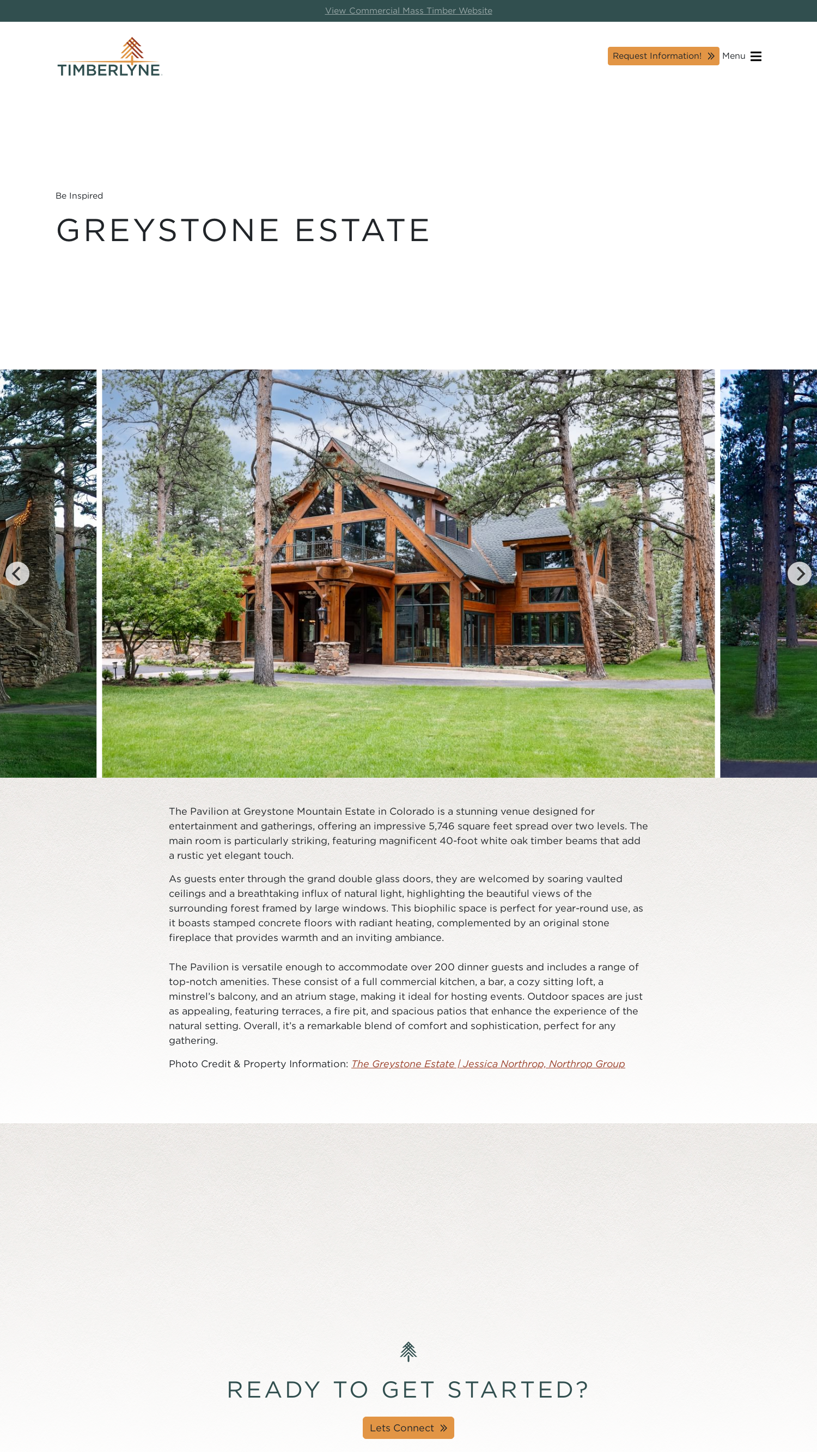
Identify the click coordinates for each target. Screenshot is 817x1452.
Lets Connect (402, 1427)
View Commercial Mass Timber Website (408, 10)
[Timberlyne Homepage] (110, 56)
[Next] (800, 574)
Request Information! (657, 56)
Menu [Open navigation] (741, 56)
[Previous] (17, 574)
